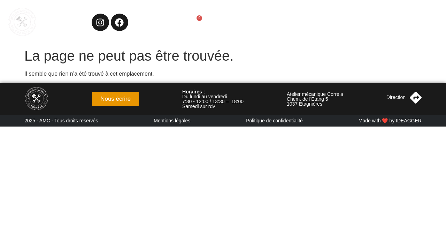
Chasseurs (346, 22)
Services (310, 22)
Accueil (277, 22)
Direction (396, 97)
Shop (379, 22)
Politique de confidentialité (274, 120)
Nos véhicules (415, 22)
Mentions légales (172, 120)
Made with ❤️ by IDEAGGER (390, 120)
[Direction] (416, 98)
